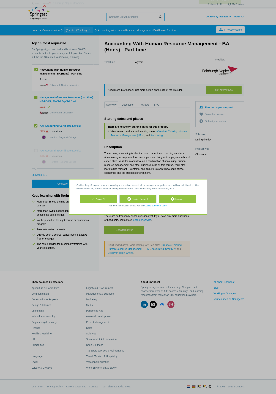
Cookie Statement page (155, 205)
